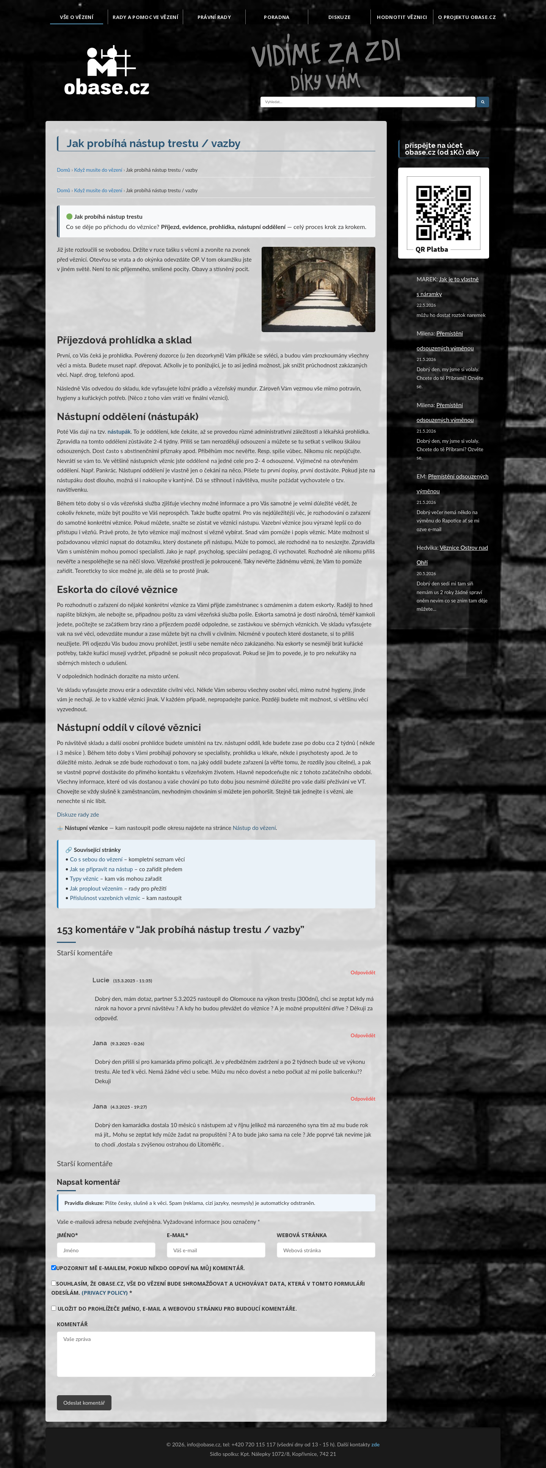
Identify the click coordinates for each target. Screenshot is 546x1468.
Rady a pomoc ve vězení (145, 17)
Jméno (67, 1235)
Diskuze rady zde (78, 814)
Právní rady (214, 17)
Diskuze (339, 17)
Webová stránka (302, 1235)
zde (376, 1444)
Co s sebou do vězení (96, 859)
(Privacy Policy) (105, 1292)
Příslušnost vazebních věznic (105, 897)
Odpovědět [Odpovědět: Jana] (363, 1035)
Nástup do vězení (254, 827)
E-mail (177, 1235)
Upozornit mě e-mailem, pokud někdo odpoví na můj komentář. (148, 1268)
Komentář (72, 1324)
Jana (100, 1043)
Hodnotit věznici (402, 17)
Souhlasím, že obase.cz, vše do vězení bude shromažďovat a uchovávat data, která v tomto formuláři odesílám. (208, 1288)
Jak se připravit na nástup (101, 869)
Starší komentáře (85, 952)
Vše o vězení (76, 17)
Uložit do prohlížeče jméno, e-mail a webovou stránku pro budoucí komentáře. (177, 1308)
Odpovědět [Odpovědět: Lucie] (363, 972)
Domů (63, 170)
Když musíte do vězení (98, 170)
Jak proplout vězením (96, 888)
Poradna (276, 17)
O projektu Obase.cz (467, 17)
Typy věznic (84, 878)
